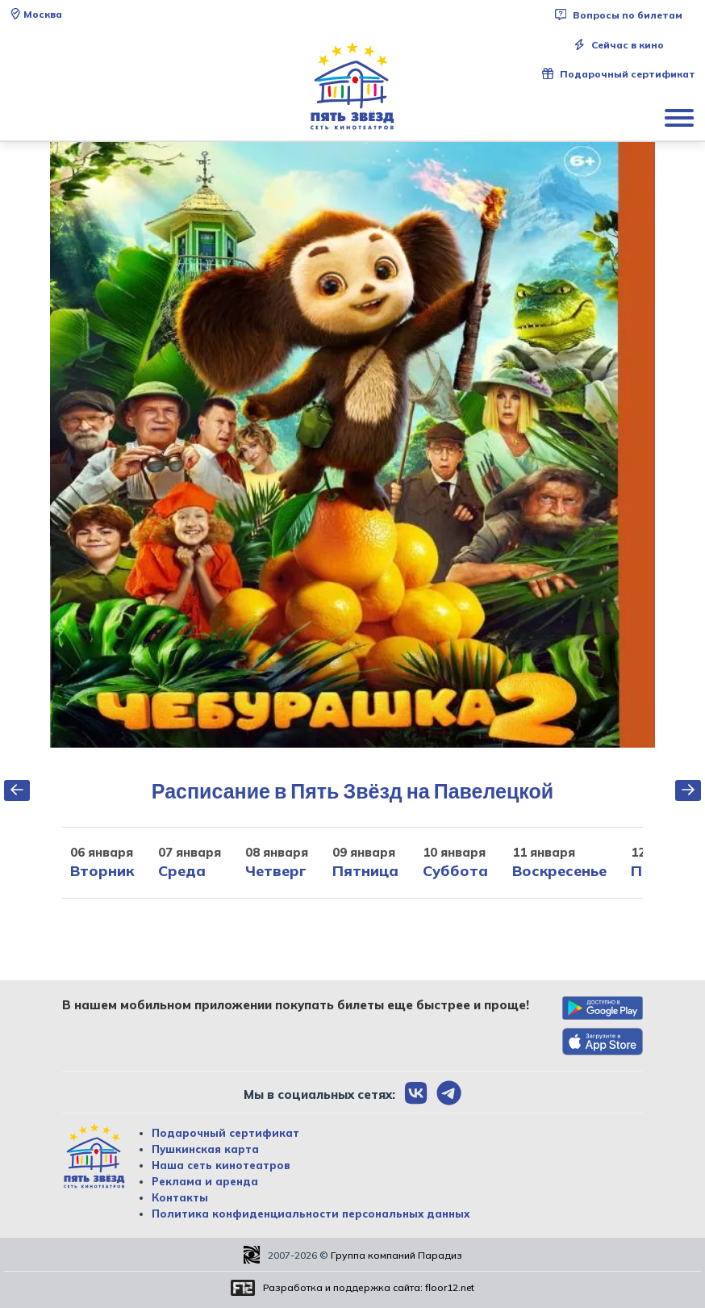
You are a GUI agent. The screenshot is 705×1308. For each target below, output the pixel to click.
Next (667, 445)
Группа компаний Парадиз (396, 1255)
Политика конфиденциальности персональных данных (310, 1213)
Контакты (180, 1197)
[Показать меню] (681, 117)
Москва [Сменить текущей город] (36, 14)
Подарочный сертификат (618, 74)
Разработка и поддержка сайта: (368, 1287)
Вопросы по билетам (618, 15)
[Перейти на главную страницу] (352, 86)
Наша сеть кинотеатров (221, 1165)
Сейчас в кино (619, 45)
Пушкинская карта (205, 1148)
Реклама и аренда (205, 1181)
